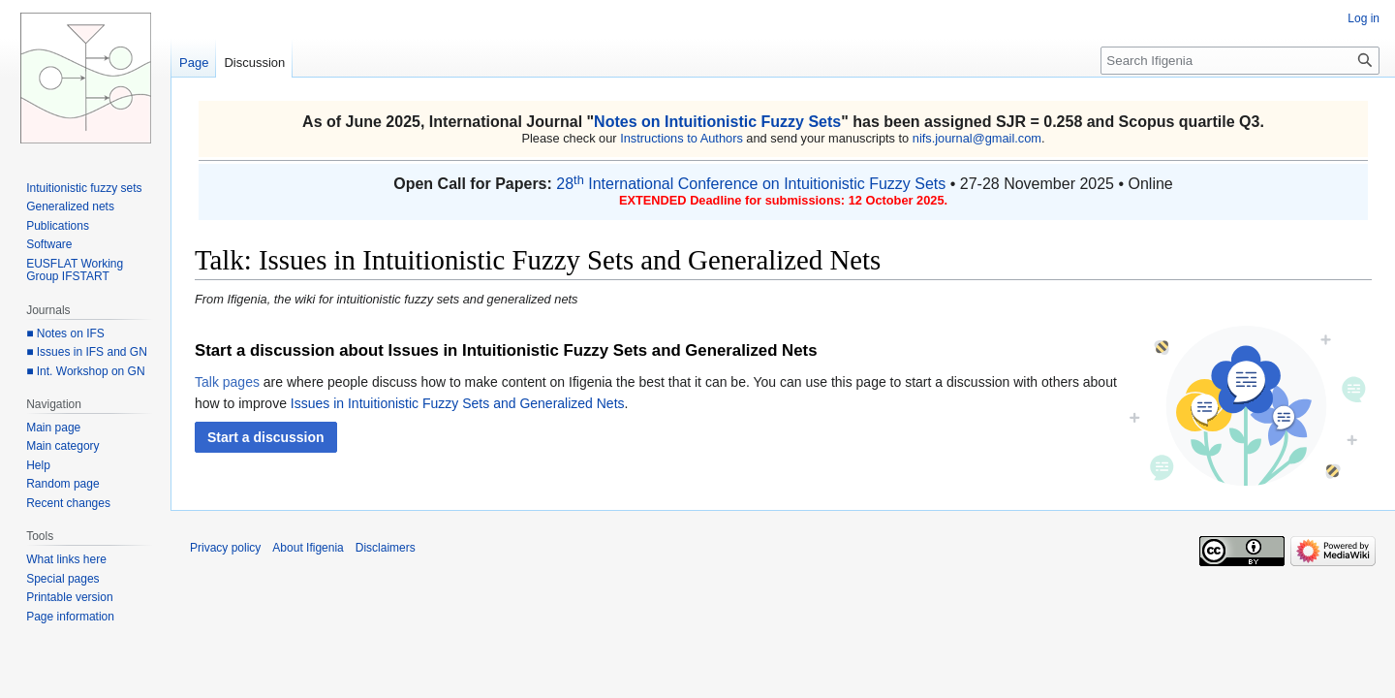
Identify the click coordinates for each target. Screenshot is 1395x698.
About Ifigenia (307, 548)
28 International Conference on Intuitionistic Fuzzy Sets (751, 183)
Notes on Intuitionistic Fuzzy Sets (717, 121)
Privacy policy (225, 548)
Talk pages (227, 382)
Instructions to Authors (681, 138)
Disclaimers (386, 548)
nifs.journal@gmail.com (977, 138)
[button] (266, 437)
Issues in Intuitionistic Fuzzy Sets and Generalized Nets (458, 403)
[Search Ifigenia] (1240, 61)
